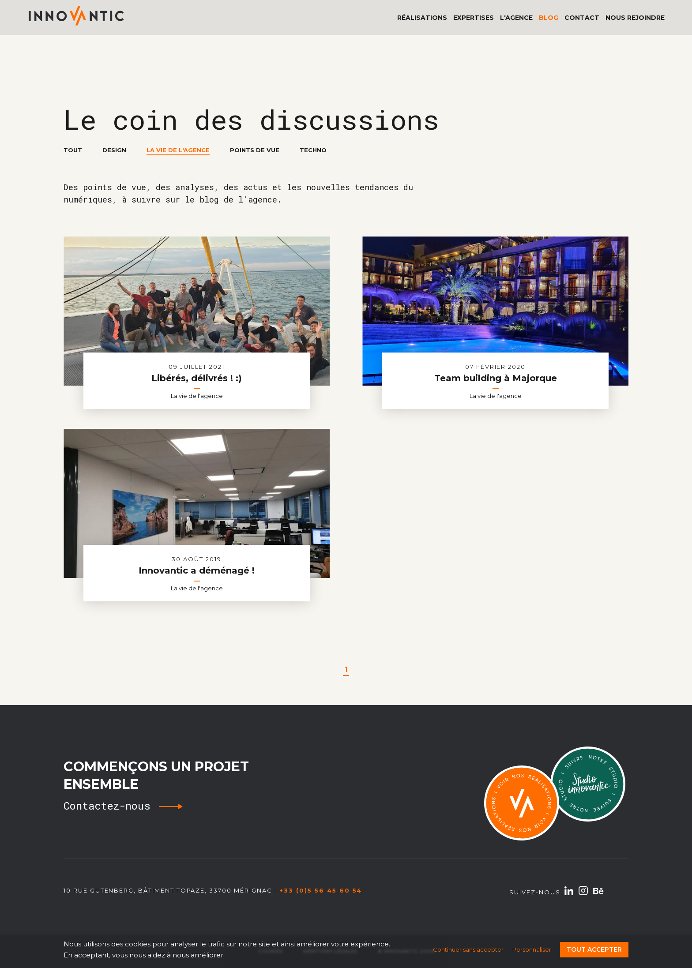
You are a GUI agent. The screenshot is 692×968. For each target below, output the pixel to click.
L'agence (516, 18)
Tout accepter (594, 949)
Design (114, 150)
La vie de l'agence (178, 150)
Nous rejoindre (635, 18)
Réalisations (422, 18)
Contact (581, 18)
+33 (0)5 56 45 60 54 (320, 890)
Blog (548, 18)
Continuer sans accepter (468, 949)
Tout (73, 150)
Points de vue (254, 150)
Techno (313, 150)
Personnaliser (531, 949)
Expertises (473, 18)
